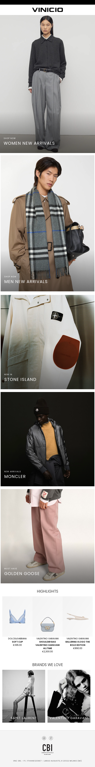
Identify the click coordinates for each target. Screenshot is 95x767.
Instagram (44, 738)
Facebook (51, 738)
